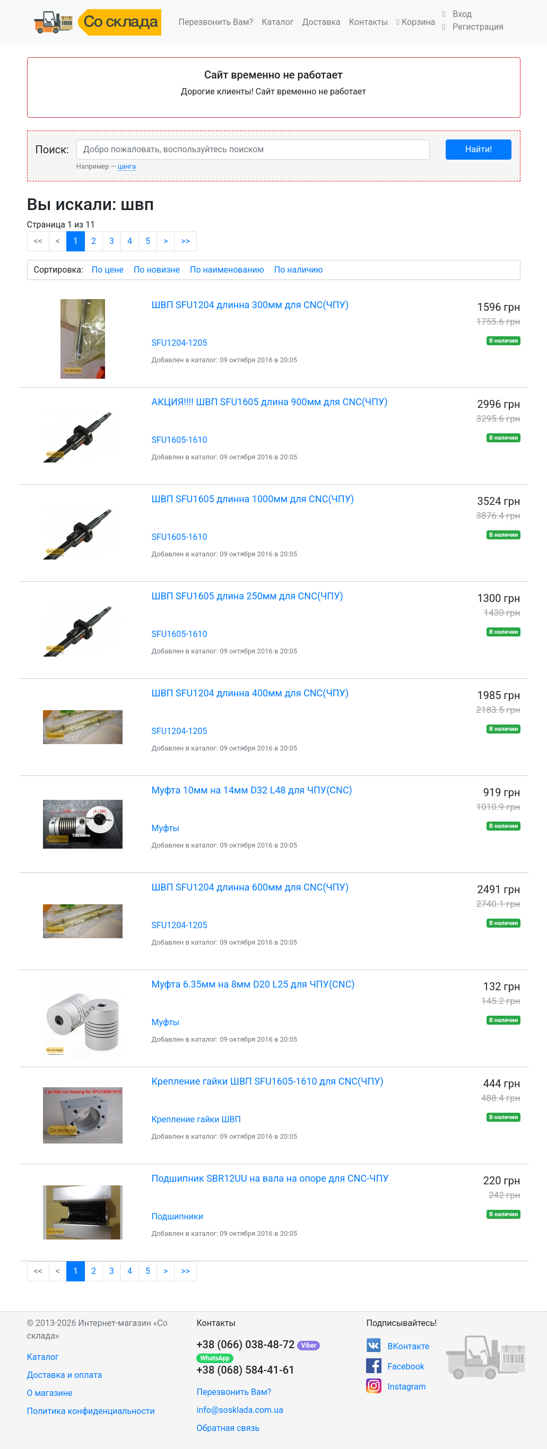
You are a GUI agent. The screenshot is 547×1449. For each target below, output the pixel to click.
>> (185, 241)
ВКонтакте (408, 1346)
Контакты (368, 22)
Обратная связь (227, 1428)
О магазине (50, 1393)
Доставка (321, 22)
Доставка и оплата (64, 1375)
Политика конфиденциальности (91, 1411)
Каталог (277, 22)
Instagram (406, 1387)
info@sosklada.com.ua (239, 1410)
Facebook (405, 1366)
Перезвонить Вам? (216, 22)
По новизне (157, 270)
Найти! (478, 149)
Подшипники (177, 1216)
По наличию (298, 270)
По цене (108, 270)
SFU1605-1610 (179, 440)
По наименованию (227, 270)
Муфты (166, 828)
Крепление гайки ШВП (196, 1119)
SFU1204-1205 (179, 343)
